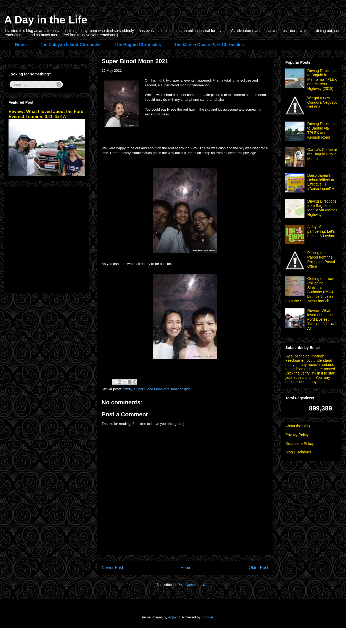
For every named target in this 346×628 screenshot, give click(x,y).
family (127, 389)
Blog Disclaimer (298, 452)
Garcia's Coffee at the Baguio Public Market (322, 154)
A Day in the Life (45, 20)
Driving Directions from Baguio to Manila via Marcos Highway (322, 208)
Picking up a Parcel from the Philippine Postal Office (321, 259)
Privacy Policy (296, 435)
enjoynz (174, 617)
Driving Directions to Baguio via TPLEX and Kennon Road (322, 130)
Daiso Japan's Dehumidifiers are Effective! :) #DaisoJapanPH (322, 182)
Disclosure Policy (299, 443)
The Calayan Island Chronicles (70, 44)
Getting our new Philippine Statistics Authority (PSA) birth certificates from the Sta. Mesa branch (309, 289)
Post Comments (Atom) (195, 585)
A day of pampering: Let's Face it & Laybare (322, 231)
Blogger (207, 617)
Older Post (258, 567)
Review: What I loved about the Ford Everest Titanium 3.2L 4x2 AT (46, 114)
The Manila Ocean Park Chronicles (209, 44)
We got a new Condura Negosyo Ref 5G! (322, 102)
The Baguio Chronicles (138, 44)
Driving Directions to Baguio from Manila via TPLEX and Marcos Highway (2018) (322, 80)
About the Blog (297, 426)
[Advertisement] (50, 239)
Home (21, 44)
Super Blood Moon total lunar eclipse (162, 389)
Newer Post (112, 567)
